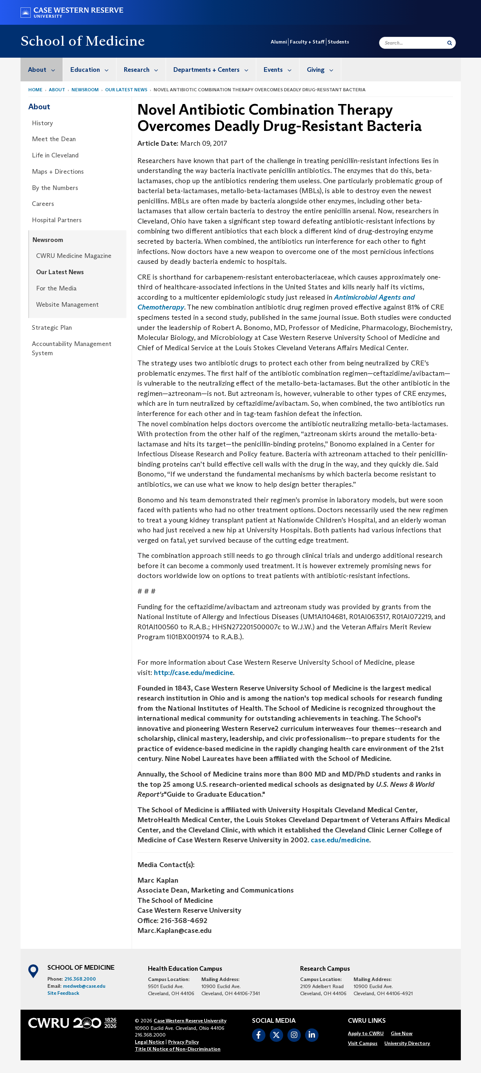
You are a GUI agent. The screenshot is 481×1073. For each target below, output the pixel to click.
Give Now (401, 1033)
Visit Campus (362, 1043)
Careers (43, 204)
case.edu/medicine (340, 840)
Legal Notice (149, 1042)
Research (145, 69)
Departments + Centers (214, 69)
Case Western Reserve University (190, 1020)
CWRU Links (367, 1021)
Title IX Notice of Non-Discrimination (178, 1049)
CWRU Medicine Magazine (73, 256)
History (42, 123)
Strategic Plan (52, 327)
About (45, 69)
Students (338, 42)
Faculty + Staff (307, 42)
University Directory (407, 1043)
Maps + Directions (58, 171)
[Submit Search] (449, 43)
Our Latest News (126, 89)
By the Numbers (55, 188)
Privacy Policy (183, 1042)
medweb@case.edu (84, 986)
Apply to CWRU (366, 1033)
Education (93, 69)
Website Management (67, 304)
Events (281, 69)
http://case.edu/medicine (193, 672)
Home (35, 89)
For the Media (56, 288)
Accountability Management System (71, 348)
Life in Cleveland (55, 155)
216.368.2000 (80, 979)
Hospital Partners (57, 220)
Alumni (279, 42)
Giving (324, 69)
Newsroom (85, 89)
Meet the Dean (54, 139)
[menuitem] (42, 69)
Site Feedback (63, 993)
